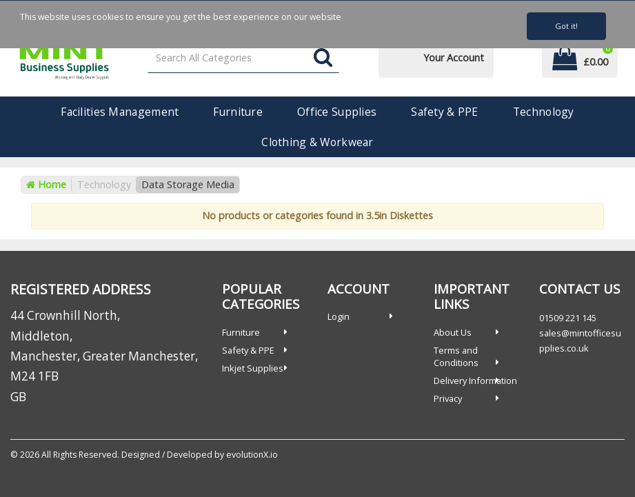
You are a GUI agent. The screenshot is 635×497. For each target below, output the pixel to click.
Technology (543, 111)
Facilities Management (120, 111)
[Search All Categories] (243, 58)
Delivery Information (475, 380)
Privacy (448, 398)
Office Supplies (336, 111)
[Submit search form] (323, 58)
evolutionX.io (252, 454)
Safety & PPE (444, 111)
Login (338, 316)
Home (46, 184)
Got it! (566, 26)
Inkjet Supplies (252, 368)
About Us (453, 332)
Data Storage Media (187, 184)
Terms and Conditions (456, 356)
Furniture (238, 111)
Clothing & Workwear (317, 142)
